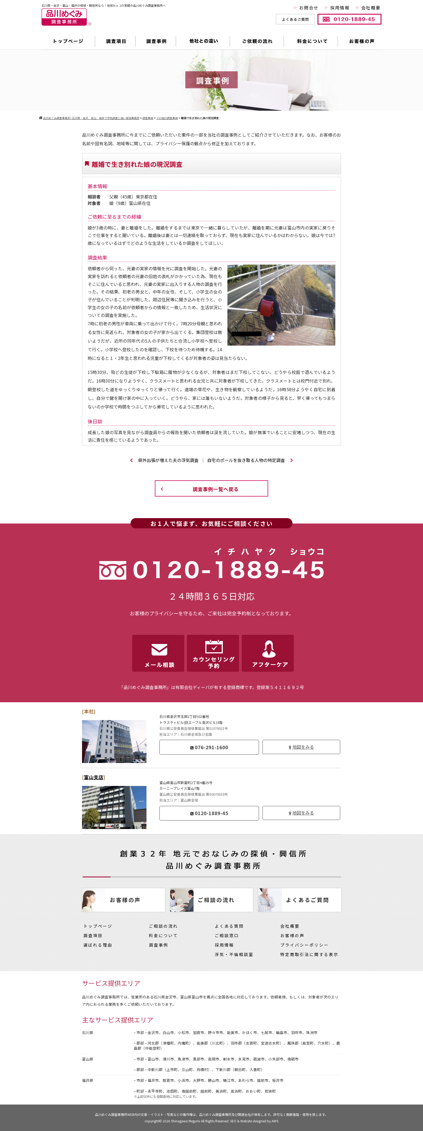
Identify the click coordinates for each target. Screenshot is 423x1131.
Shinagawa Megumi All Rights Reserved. (200, 1121)
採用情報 (340, 7)
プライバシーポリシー (304, 945)
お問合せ (309, 7)
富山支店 (93, 777)
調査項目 (115, 41)
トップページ (68, 41)
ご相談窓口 (227, 935)
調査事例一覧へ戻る (216, 488)
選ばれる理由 (97, 945)
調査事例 (156, 41)
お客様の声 (359, 41)
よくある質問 (229, 926)
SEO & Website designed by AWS (254, 1121)
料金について (311, 41)
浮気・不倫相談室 (234, 954)
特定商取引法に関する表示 (309, 954)
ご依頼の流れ (257, 41)
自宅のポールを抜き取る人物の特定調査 (250, 460)
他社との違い (203, 41)
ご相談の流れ (163, 926)
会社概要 (371, 7)
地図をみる (303, 747)
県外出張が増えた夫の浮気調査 (164, 460)
